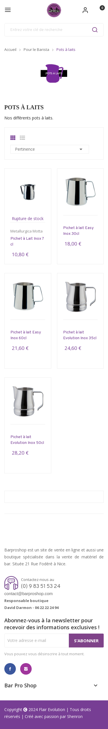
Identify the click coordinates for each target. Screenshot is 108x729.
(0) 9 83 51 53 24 (40, 586)
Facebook (10, 669)
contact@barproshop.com (28, 593)
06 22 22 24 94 (46, 607)
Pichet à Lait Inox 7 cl (27, 241)
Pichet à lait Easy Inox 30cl (78, 231)
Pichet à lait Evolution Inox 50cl (27, 440)
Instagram (26, 669)
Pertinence (49, 149)
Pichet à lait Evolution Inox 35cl (79, 335)
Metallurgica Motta (26, 231)
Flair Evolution (52, 709)
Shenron (75, 716)
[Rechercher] (54, 29)
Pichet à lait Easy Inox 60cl (25, 335)
